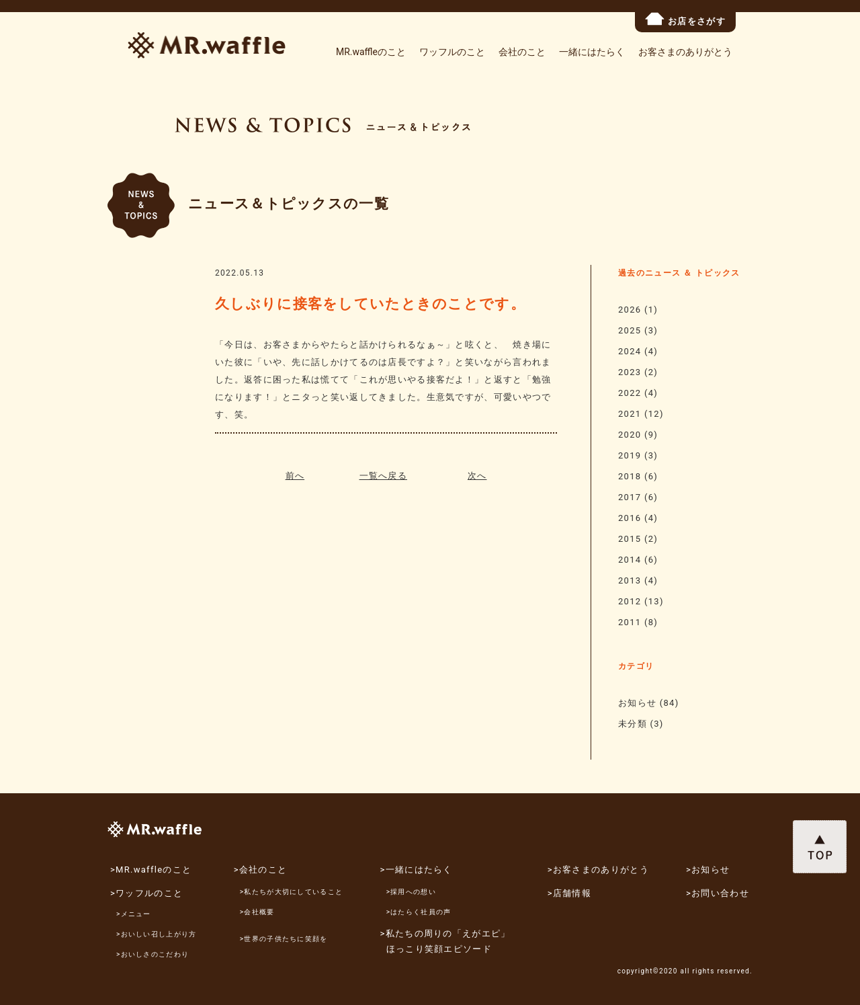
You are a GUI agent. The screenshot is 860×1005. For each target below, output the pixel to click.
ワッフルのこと (452, 51)
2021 (629, 414)
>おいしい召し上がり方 (156, 934)
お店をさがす (685, 19)
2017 (629, 497)
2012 (629, 601)
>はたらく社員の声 (419, 912)
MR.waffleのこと (371, 51)
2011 (629, 622)
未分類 (632, 724)
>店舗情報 (569, 893)
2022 (629, 393)
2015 (629, 539)
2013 (629, 580)
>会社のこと (261, 870)
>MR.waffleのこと (150, 870)
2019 (629, 455)
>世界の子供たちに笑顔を (284, 938)
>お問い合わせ (717, 893)
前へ (295, 476)
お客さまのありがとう (685, 51)
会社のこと (522, 51)
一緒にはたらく (592, 51)
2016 (629, 518)
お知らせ (637, 703)
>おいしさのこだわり (152, 954)
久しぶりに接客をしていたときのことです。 (370, 304)
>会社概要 (257, 912)
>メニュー (133, 914)
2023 (629, 372)
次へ (477, 476)
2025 (629, 330)
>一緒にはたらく (416, 870)
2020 (629, 435)
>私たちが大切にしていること (291, 891)
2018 (629, 476)
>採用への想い (411, 891)
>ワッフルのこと (146, 893)
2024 (629, 351)
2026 (629, 310)
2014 (629, 560)
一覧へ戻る (383, 476)
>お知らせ (708, 870)
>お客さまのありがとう (598, 870)
